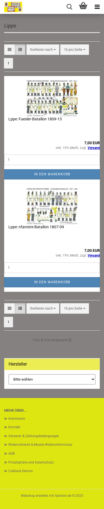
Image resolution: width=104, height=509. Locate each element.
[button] (9, 49)
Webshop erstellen (34, 496)
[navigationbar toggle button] (97, 7)
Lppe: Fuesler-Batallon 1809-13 (35, 119)
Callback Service (20, 471)
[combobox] (42, 49)
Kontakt (14, 427)
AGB (11, 453)
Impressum (16, 419)
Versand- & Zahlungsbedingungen (33, 436)
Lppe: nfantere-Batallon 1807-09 (36, 227)
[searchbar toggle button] (69, 7)
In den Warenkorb (52, 174)
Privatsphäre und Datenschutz (31, 462)
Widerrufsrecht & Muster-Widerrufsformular (40, 445)
